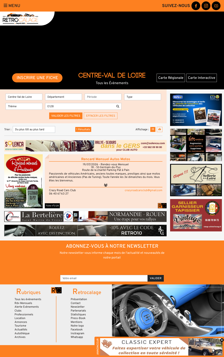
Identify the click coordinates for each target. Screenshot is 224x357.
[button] (23, 181)
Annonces (21, 322)
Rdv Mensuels (23, 303)
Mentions (76, 322)
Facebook (77, 329)
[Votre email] (104, 278)
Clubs (18, 311)
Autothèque (22, 333)
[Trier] (34, 129)
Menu (12, 6)
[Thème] (24, 106)
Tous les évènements (28, 299)
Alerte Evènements (27, 307)
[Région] (24, 97)
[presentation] (107, 267)
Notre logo (77, 326)
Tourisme (20, 326)
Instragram (77, 333)
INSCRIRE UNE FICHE (37, 78)
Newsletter (78, 307)
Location (20, 318)
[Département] (63, 97)
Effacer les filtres (100, 116)
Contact (75, 303)
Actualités (21, 329)
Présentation (79, 299)
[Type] (142, 97)
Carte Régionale (170, 77)
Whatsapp (77, 337)
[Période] (103, 97)
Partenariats (78, 311)
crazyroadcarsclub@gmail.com (143, 190)
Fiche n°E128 (52, 205)
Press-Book (78, 318)
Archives (20, 337)
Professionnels (24, 314)
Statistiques (78, 314)
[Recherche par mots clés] (79, 106)
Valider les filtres (65, 116)
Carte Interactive (201, 77)
